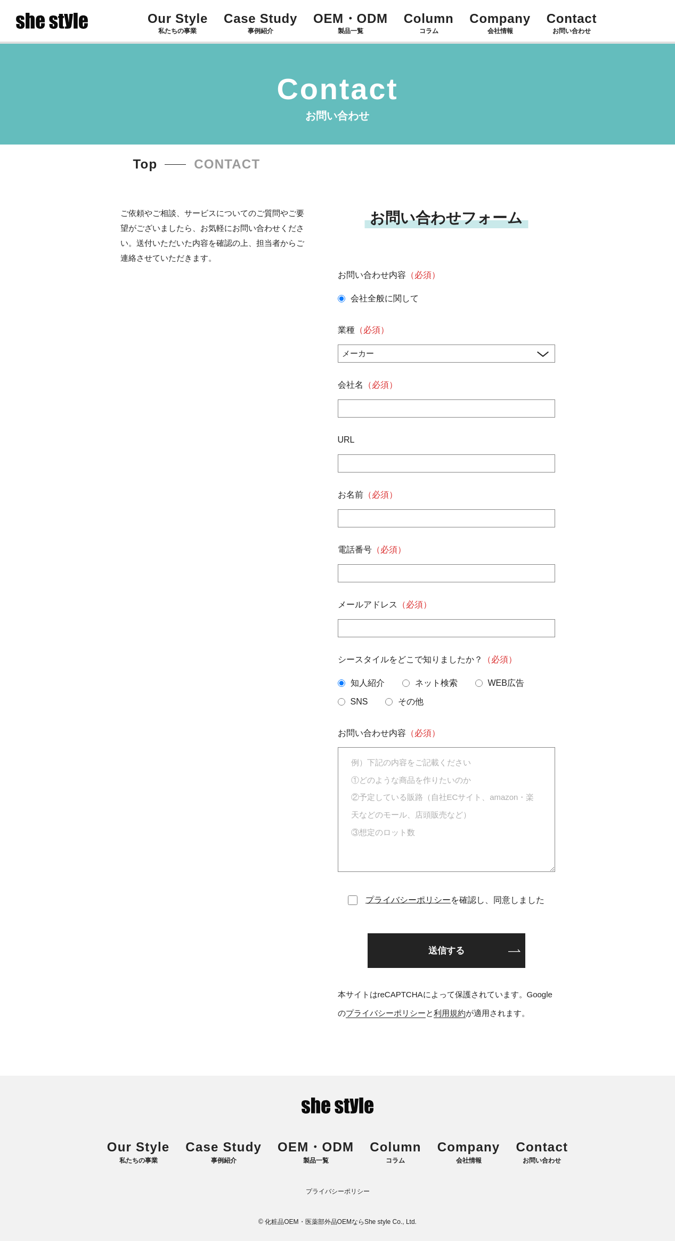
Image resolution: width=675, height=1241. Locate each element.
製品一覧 (316, 1152)
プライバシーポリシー (408, 899)
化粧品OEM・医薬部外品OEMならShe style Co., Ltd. (341, 1222)
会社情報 (468, 1152)
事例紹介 (223, 1152)
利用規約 (450, 1013)
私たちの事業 (138, 1152)
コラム (395, 1152)
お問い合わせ (542, 1152)
